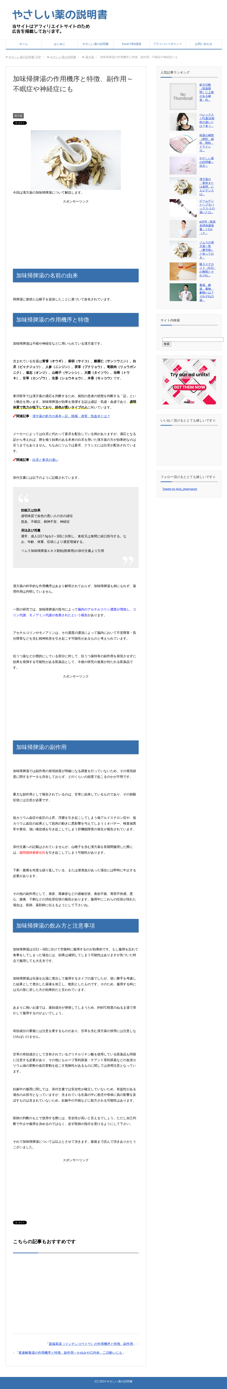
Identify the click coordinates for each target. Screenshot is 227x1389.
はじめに (59, 43)
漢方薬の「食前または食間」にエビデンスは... (206, 187)
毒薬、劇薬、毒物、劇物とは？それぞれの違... (206, 292)
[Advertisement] (53, 108)
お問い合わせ (203, 43)
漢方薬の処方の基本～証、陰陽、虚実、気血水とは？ (71, 416)
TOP (24, 57)
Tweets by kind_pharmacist (179, 489)
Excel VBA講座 (131, 43)
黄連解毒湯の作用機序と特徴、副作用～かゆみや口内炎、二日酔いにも (70, 1352)
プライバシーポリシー (167, 43)
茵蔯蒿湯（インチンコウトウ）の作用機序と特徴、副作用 (91, 1344)
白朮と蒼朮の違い (45, 460)
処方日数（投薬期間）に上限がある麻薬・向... (206, 92)
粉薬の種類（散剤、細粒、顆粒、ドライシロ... (206, 143)
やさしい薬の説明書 (96, 43)
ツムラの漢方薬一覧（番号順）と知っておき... (206, 250)
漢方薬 (18, 115)
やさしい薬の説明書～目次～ (206, 162)
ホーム (23, 43)
